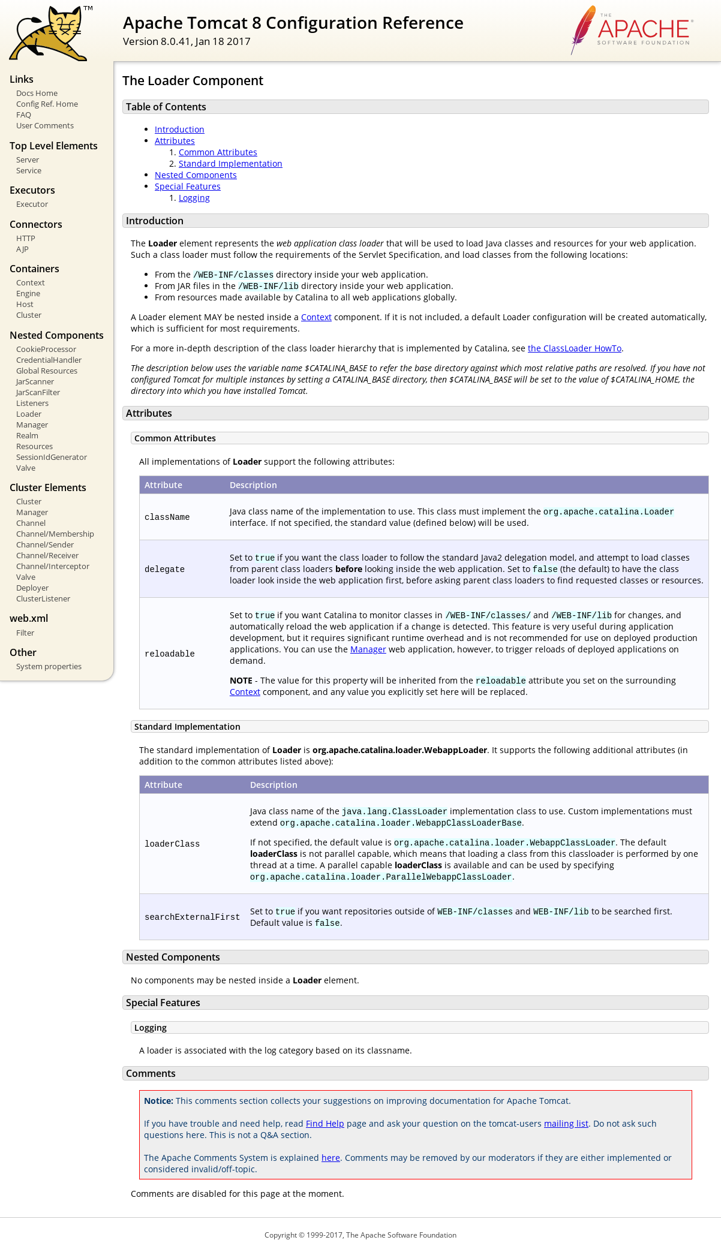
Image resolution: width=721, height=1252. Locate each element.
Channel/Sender (45, 544)
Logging (194, 197)
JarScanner (35, 381)
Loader (28, 413)
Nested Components (196, 174)
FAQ (23, 114)
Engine (28, 293)
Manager (32, 424)
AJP (22, 248)
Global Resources (46, 370)
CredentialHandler (49, 359)
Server (27, 159)
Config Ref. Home (47, 103)
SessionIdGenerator (51, 457)
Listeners (32, 403)
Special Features (188, 186)
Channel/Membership (55, 533)
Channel (31, 522)
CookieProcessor (46, 349)
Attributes (175, 140)
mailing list (566, 1123)
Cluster (28, 314)
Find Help (325, 1123)
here (331, 1157)
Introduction (180, 129)
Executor (32, 203)
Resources (34, 446)
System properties (49, 666)
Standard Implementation (231, 163)
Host (25, 304)
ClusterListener (43, 598)
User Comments (45, 125)
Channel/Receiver (47, 555)
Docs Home (37, 93)
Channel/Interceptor (52, 566)
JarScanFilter (38, 392)
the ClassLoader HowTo (574, 348)
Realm (27, 435)
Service (28, 170)
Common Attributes (218, 152)
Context (30, 282)
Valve (25, 467)
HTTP (25, 238)
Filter (25, 632)
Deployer (32, 587)
